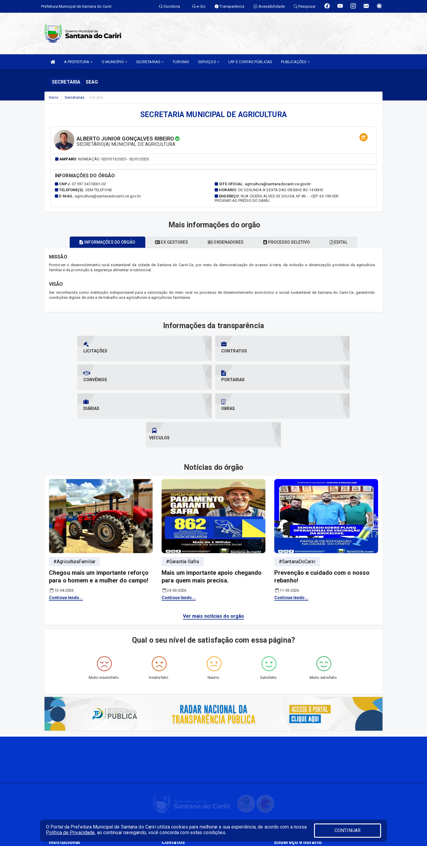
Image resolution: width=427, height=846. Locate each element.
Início (53, 97)
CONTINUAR (347, 830)
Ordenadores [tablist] (225, 242)
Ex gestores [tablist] (166, 242)
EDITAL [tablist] (349, 242)
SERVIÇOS (208, 62)
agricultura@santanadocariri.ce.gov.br (278, 184)
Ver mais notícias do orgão (213, 558)
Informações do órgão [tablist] (97, 242)
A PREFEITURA (78, 62)
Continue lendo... (66, 540)
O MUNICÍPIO (114, 62)
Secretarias (74, 97)
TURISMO (181, 62)
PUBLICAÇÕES (295, 62)
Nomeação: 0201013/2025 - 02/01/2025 (113, 159)
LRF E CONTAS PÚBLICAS (250, 62)
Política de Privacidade (70, 832)
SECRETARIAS (150, 62)
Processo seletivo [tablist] (292, 242)
